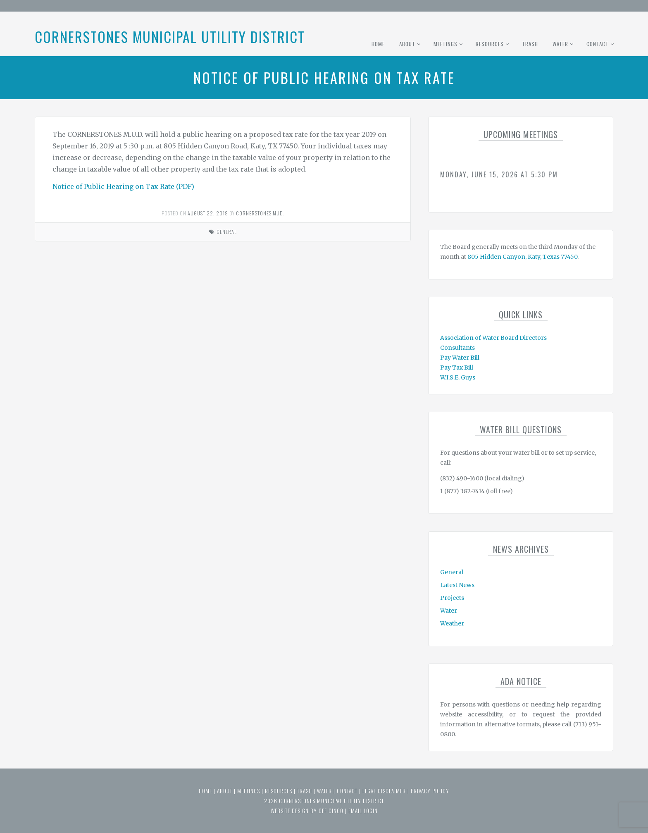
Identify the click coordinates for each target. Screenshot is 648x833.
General (227, 231)
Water (560, 44)
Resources (490, 44)
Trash (530, 44)
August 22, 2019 (208, 213)
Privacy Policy (430, 791)
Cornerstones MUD (259, 213)
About (407, 44)
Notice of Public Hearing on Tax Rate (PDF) (123, 186)
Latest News (457, 585)
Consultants (457, 347)
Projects (452, 597)
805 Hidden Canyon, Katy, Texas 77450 (522, 256)
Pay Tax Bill (456, 367)
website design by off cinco (307, 811)
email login (363, 811)
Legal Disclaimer (384, 791)
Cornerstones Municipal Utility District (170, 36)
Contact (597, 44)
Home (378, 44)
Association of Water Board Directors (493, 337)
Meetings (445, 44)
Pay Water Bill (459, 357)
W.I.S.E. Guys (457, 377)
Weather (452, 623)
